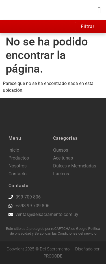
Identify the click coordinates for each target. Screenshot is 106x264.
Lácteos (61, 173)
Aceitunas (63, 158)
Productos (18, 158)
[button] (99, 10)
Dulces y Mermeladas (74, 166)
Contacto (17, 173)
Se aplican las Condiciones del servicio (65, 233)
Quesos (60, 150)
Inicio (13, 150)
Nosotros (17, 166)
